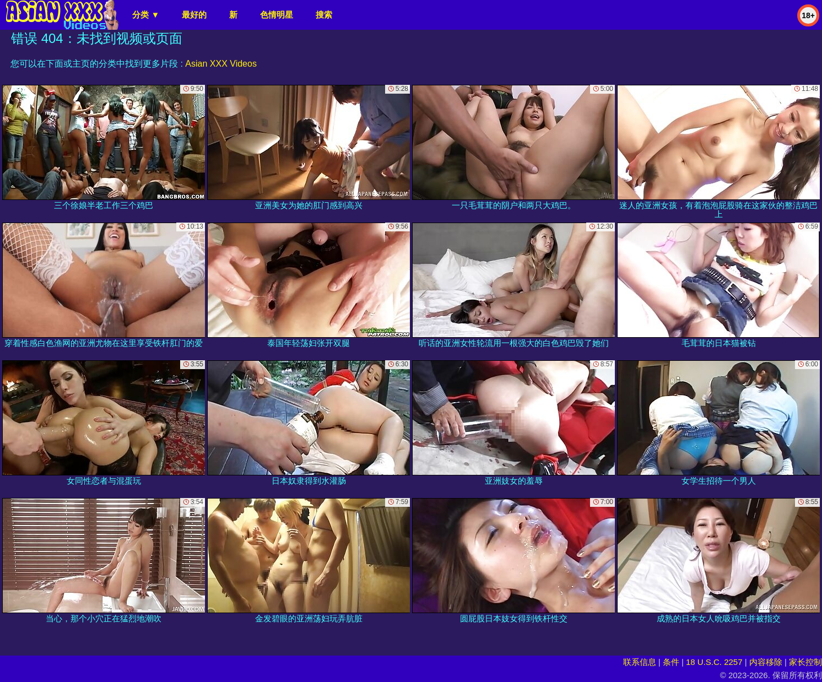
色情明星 (276, 14)
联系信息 (639, 662)
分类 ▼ (145, 14)
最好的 (194, 14)
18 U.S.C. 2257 (714, 662)
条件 (671, 662)
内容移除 (765, 662)
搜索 (324, 14)
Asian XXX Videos (221, 63)
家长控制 (805, 662)
